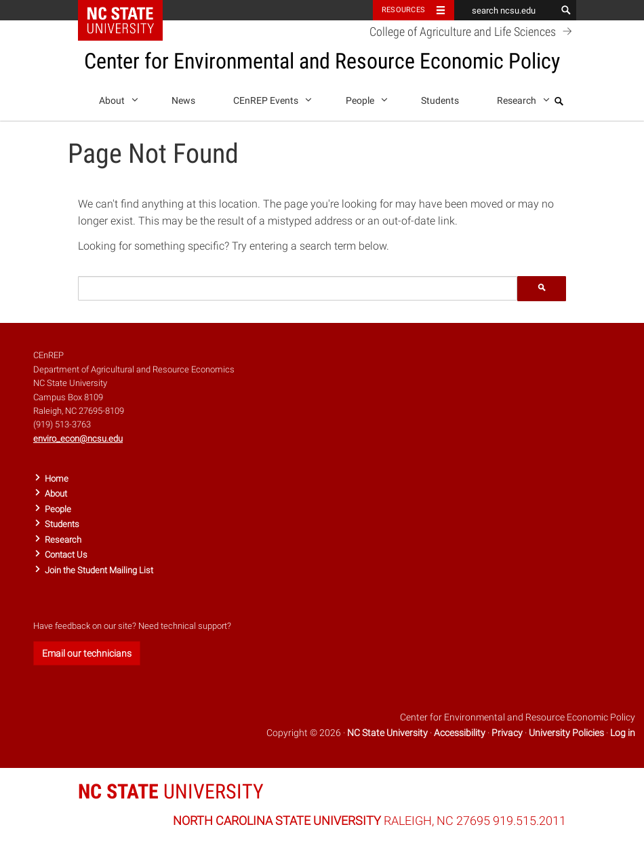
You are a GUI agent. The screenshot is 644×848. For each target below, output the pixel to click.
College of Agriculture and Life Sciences (472, 31)
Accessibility (459, 732)
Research (521, 98)
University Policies (566, 732)
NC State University (387, 732)
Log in (622, 732)
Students (440, 101)
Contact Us (66, 555)
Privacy (507, 732)
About (116, 98)
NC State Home (129, 10)
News (183, 101)
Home (56, 479)
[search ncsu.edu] (505, 10)
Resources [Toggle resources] (403, 9)
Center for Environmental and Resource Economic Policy (322, 61)
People (364, 98)
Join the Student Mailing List (99, 570)
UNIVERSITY (171, 791)
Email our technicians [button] (87, 653)
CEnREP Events (270, 98)
